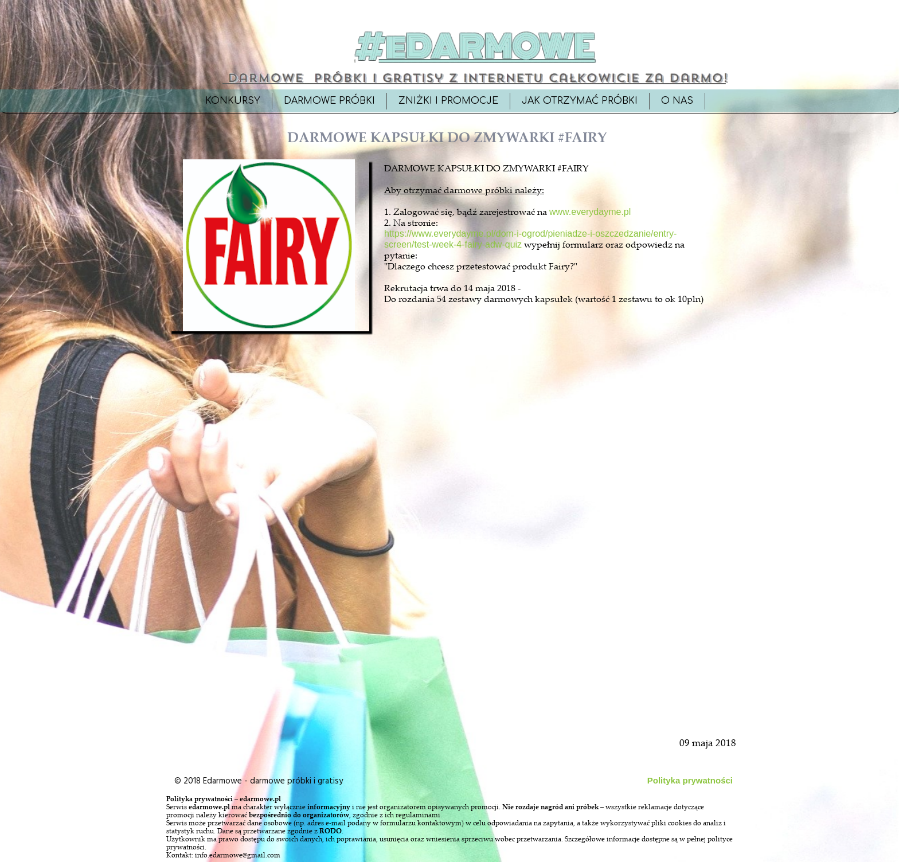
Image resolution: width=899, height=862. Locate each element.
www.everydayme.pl (590, 212)
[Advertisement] (270, 597)
